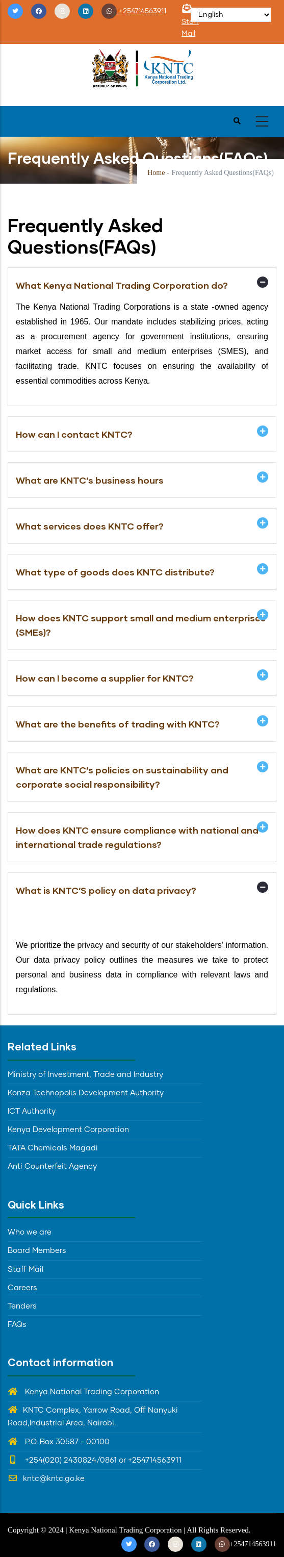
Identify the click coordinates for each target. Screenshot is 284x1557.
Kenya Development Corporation (68, 1130)
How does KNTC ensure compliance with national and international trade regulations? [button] (137, 837)
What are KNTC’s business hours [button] (90, 480)
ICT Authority (32, 1111)
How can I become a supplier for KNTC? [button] (105, 678)
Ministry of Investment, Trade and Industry (85, 1074)
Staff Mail (190, 21)
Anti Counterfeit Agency (52, 1166)
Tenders (22, 1306)
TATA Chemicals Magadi (53, 1148)
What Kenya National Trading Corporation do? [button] (122, 285)
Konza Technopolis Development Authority (86, 1093)
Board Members (37, 1250)
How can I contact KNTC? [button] (74, 434)
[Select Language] (231, 15)
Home (156, 173)
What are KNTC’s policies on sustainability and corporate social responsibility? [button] (122, 777)
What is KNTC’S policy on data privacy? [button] (106, 890)
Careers (22, 1288)
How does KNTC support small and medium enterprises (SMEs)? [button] (141, 625)
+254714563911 (133, 11)
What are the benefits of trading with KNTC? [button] (118, 724)
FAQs (17, 1324)
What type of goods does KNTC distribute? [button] (115, 571)
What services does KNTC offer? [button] (90, 526)
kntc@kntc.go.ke (46, 1479)
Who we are (29, 1232)
